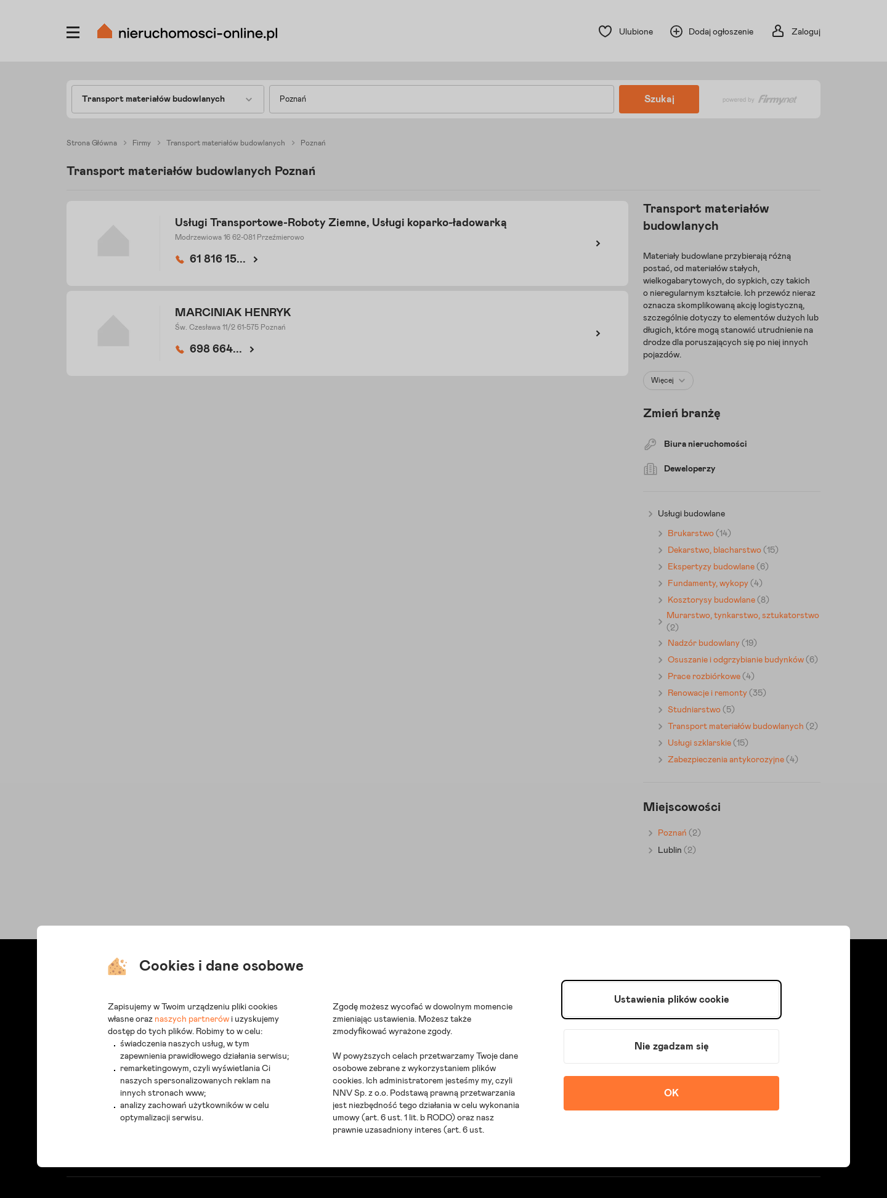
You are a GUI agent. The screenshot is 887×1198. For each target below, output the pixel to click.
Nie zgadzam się (671, 1046)
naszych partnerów (192, 1019)
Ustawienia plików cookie (671, 999)
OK (671, 1093)
